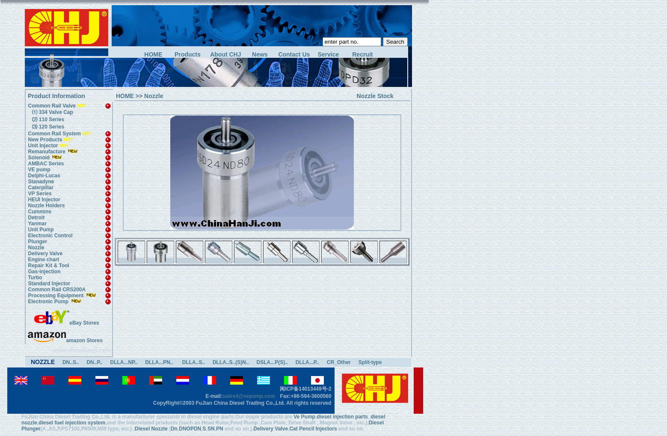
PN (219, 429)
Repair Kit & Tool (48, 266)
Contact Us (294, 54)
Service (328, 54)
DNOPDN (190, 429)
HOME (153, 54)
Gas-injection (44, 272)
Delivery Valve (45, 254)
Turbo (35, 278)
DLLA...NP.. (123, 362)
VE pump (39, 170)
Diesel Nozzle (151, 429)
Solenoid (39, 158)
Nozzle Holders (46, 206)
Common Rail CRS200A (57, 290)
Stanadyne (41, 182)
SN (211, 429)
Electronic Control (50, 236)
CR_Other (339, 362)
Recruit (362, 54)
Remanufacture (46, 152)
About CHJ (225, 54)
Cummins (39, 212)
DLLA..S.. (193, 362)
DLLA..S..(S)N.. (231, 362)
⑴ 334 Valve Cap (52, 112)
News (260, 54)
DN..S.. (70, 362)
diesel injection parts (342, 417)
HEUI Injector (44, 200)
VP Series (39, 194)
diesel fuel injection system (72, 423)
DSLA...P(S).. (272, 362)
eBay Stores (66, 323)
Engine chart (43, 260)
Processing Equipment (56, 296)
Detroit (36, 218)
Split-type (370, 362)
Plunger (37, 242)
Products (188, 54)
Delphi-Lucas (44, 176)
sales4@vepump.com (248, 396)
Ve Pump (304, 417)
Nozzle (36, 248)
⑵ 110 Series (47, 119)
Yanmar (37, 224)
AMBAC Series (46, 164)
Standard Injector (49, 284)
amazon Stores (65, 340)
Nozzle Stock (375, 96)
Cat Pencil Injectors (313, 429)
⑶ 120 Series (47, 127)
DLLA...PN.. (160, 362)
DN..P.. (94, 362)
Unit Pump (40, 230)
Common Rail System (60, 134)
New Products (45, 140)
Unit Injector (43, 146)
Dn (174, 429)
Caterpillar (40, 188)
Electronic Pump (49, 302)
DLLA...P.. (307, 362)
